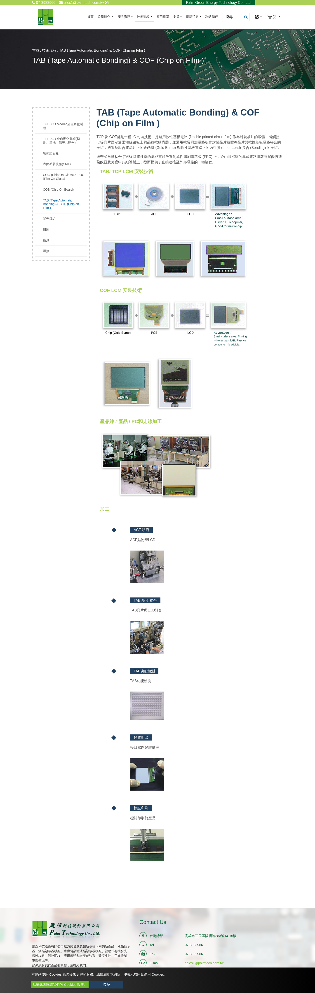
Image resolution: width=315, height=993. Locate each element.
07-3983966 (43, 3)
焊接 (46, 251)
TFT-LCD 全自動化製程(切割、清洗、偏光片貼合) (61, 140)
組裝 (46, 229)
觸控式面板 (51, 153)
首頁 (91, 16)
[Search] (236, 17)
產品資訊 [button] (124, 17)
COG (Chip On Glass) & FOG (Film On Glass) (64, 177)
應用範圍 (162, 17)
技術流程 (49, 50)
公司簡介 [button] (104, 17)
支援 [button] (176, 17)
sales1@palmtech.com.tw (204, 963)
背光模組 (49, 218)
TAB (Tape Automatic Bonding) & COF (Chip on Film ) (61, 204)
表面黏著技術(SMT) (57, 164)
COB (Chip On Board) (58, 189)
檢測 (46, 240)
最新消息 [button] (192, 17)
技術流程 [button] (143, 17)
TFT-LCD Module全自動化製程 (63, 126)
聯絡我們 (211, 17)
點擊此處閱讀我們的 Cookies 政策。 (60, 984)
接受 (106, 984)
